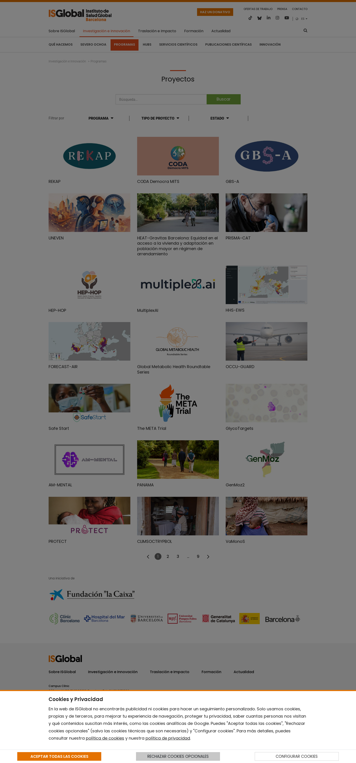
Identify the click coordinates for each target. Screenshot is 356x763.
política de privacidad (168, 738)
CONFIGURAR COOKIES (297, 756)
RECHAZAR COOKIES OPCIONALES (178, 756)
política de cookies (105, 738)
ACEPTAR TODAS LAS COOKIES (59, 756)
